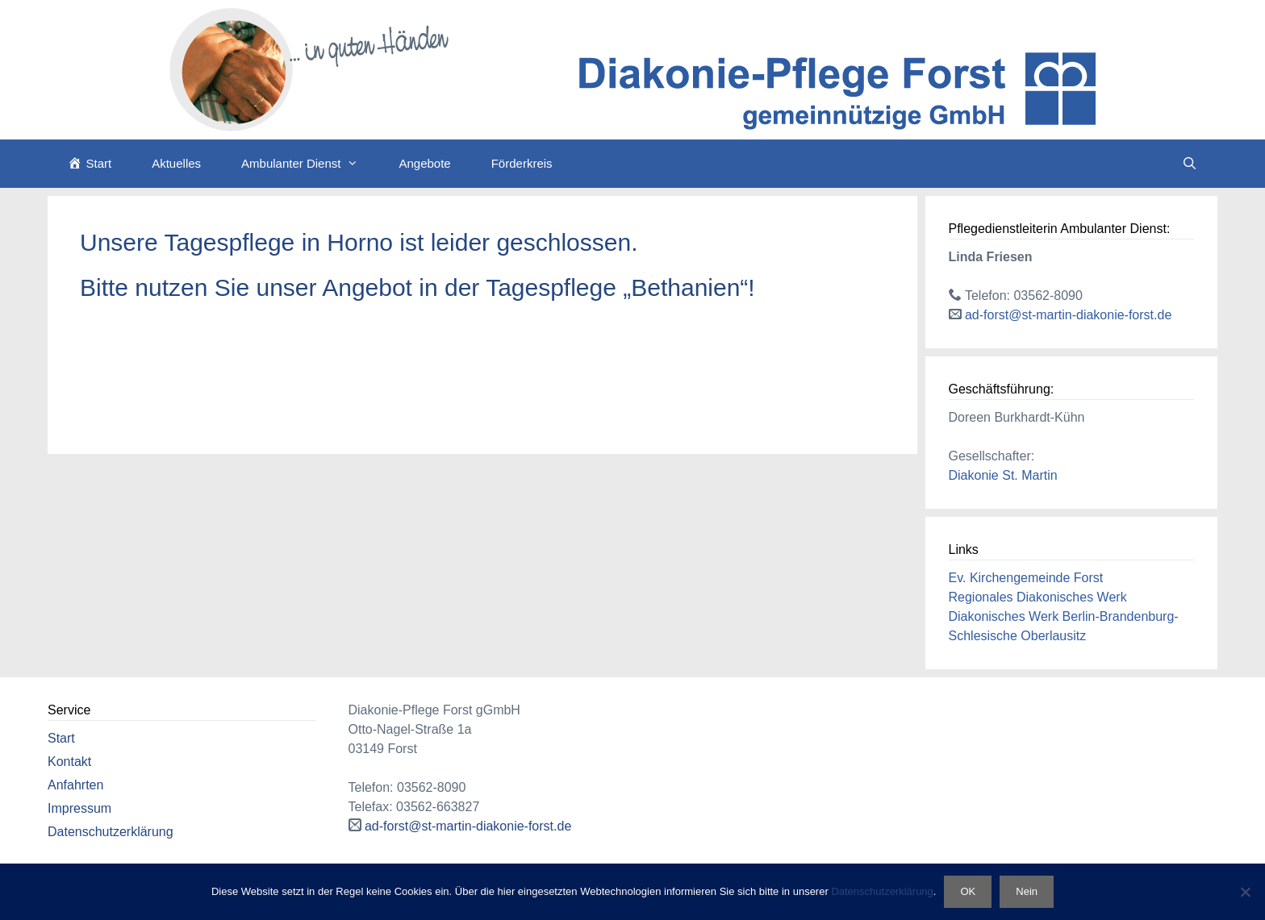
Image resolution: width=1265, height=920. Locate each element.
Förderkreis (522, 163)
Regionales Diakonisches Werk (1038, 597)
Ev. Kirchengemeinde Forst (1026, 578)
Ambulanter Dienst (309, 163)
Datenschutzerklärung (110, 832)
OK (967, 891)
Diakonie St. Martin (1003, 475)
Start (61, 738)
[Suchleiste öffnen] (1189, 163)
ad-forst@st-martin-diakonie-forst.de (1068, 315)
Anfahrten (75, 785)
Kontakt (69, 761)
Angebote (424, 163)
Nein (1026, 891)
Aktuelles (176, 163)
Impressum (79, 808)
